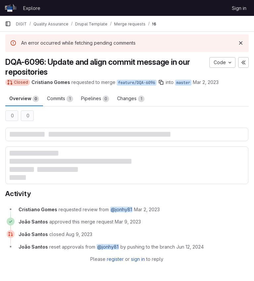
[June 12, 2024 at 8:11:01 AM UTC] (190, 247)
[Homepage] (11, 8)
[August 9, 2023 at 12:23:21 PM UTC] (79, 234)
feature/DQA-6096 (136, 82)
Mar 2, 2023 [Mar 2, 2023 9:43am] (206, 82)
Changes (131, 99)
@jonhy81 (121, 209)
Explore (31, 8)
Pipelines (95, 99)
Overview (24, 99)
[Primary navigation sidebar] (8, 24)
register (115, 259)
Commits (60, 99)
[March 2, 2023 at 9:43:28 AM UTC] (147, 209)
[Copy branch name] (161, 82)
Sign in (239, 8)
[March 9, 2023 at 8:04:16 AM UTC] (128, 221)
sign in (138, 259)
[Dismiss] (241, 43)
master (183, 82)
